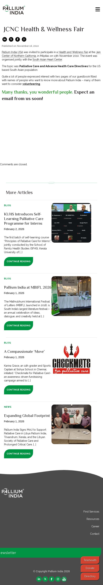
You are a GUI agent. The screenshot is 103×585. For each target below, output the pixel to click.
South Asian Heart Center (47, 59)
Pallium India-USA (12, 52)
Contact (94, 533)
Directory (90, 576)
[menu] (97, 9)
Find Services (91, 511)
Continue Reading (18, 261)
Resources (93, 519)
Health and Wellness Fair (73, 52)
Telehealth (90, 560)
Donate (90, 568)
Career (95, 526)
